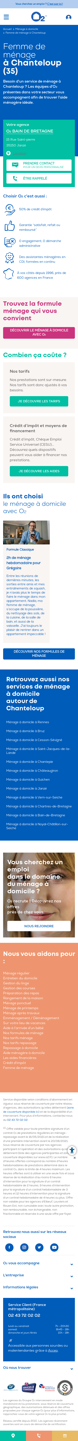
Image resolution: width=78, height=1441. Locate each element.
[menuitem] (13, 1436)
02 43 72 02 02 (17, 1120)
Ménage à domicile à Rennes (27, 722)
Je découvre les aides (39, 471)
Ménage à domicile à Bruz (25, 731)
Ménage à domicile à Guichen (28, 780)
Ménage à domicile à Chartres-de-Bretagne (39, 806)
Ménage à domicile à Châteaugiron (32, 771)
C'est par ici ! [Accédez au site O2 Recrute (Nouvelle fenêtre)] (55, 4)
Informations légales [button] (20, 1287)
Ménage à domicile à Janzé (26, 789)
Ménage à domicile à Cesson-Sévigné (34, 740)
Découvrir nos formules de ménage (39, 654)
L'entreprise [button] (13, 1275)
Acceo (53, 1351)
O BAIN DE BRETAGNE (29, 131)
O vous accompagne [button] (21, 1263)
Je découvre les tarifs (39, 401)
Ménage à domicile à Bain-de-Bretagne (35, 815)
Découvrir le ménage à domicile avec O (39, 333)
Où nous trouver (17, 1368)
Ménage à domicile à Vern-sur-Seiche (34, 798)
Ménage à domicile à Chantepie (29, 762)
